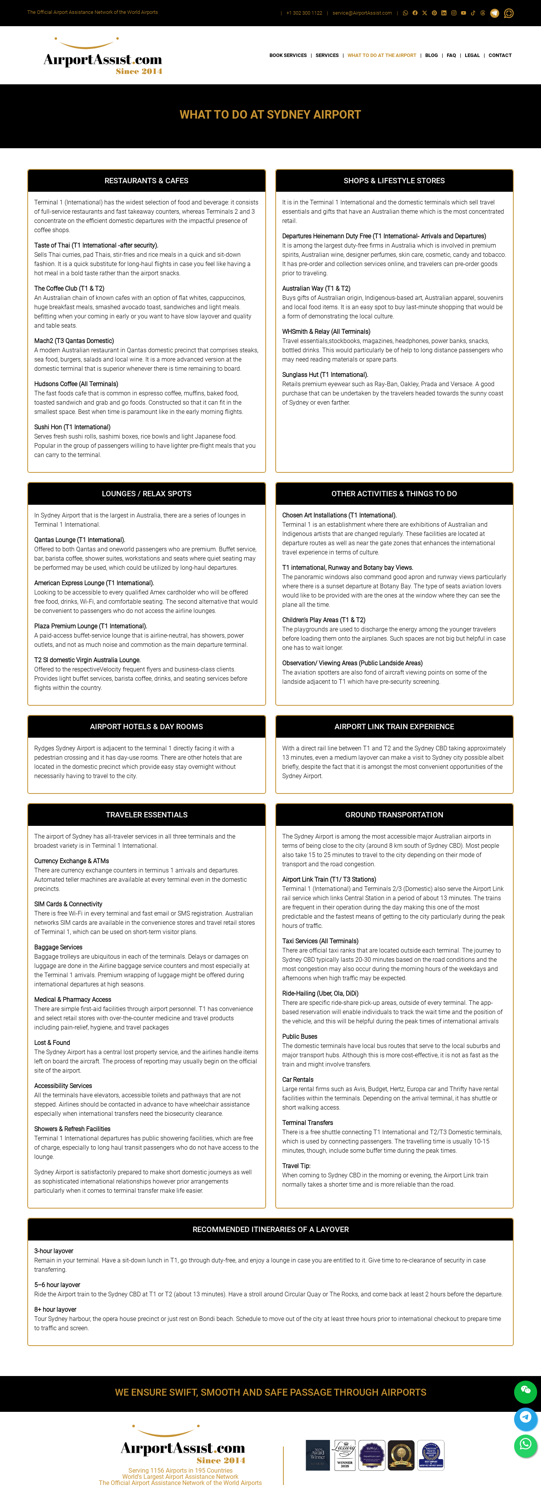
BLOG (431, 55)
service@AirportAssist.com (362, 13)
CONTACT (500, 55)
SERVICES (327, 55)
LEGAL (472, 55)
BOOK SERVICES (288, 55)
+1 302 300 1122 (304, 13)
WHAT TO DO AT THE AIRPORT (382, 55)
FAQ (451, 55)
